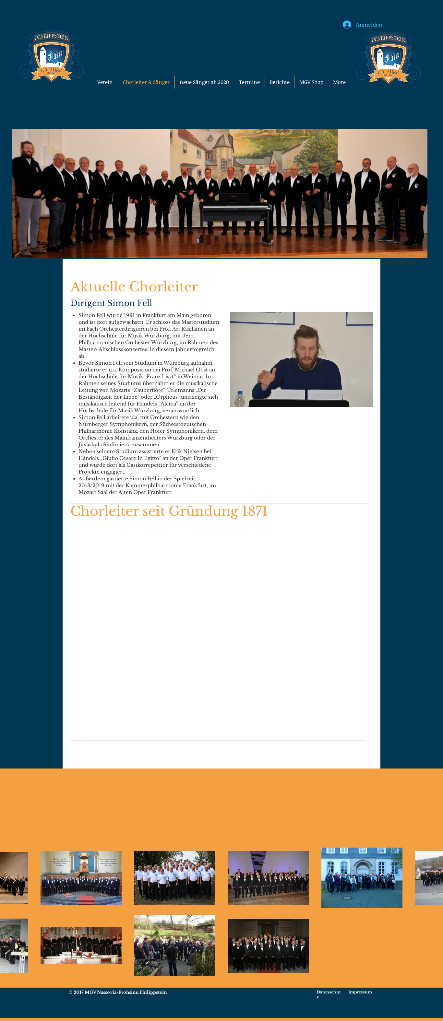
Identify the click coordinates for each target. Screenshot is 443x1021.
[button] (311, 82)
